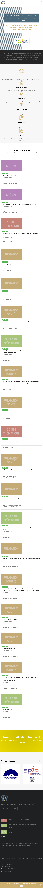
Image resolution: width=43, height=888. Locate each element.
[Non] (41, 885)
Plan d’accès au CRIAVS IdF (8, 841)
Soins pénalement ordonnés (9, 619)
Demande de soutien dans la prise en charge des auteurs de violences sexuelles (20, 843)
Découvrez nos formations (9, 808)
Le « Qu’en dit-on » (7, 709)
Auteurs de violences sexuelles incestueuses (13, 498)
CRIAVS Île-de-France (7, 177)
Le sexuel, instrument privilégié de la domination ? (15, 441)
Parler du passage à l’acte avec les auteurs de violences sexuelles (19, 264)
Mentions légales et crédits (8, 850)
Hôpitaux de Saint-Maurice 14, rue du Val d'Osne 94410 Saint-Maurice (10, 864)
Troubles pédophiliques (8, 648)
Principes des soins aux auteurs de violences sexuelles (16, 321)
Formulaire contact (7, 871)
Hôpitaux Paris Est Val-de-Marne (27, 858)
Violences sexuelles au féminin (10, 292)
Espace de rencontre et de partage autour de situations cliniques (19, 204)
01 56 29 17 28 (11, 868)
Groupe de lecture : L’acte (9, 175)
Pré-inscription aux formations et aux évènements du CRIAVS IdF (16, 845)
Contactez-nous (6, 847)
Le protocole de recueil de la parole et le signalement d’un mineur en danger (24, 831)
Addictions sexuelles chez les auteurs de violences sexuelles (17, 469)
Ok (21, 885)
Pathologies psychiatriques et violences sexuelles (15, 412)
